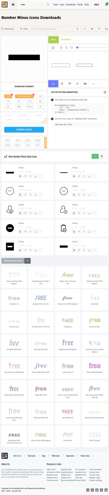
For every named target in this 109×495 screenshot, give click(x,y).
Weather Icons (52, 475)
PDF (8, 101)
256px (8, 145)
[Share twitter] (91, 29)
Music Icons (85, 456)
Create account (52, 480)
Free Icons (31, 456)
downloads (24, 129)
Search (48, 4)
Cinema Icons (94, 475)
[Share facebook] (78, 29)
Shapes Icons (66, 478)
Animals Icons (80, 472)
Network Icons (80, 475)
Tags (43, 456)
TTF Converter (80, 470)
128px (37, 140)
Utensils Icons (52, 478)
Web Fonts (17, 456)
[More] (41, 176)
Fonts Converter (95, 470)
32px (18, 140)
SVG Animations (24, 96)
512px (17, 145)
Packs (80, 5)
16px (8, 140)
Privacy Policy (80, 480)
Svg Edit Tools (66, 470)
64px (28, 140)
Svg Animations (67, 472)
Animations (71, 5)
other (25, 29)
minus (21, 168)
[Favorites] (30, 176)
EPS (19, 101)
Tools (86, 5)
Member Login (94, 478)
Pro (85, 84)
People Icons (66, 475)
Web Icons (56, 456)
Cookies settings (95, 480)
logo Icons (70, 456)
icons (23, 4)
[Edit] (25, 176)
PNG (40, 96)
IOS (40, 107)
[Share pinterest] (98, 29)
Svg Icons (5, 4)
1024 (28, 145)
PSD (40, 101)
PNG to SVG (51, 470)
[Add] (20, 176)
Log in (96, 5)
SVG (8, 96)
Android (30, 107)
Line (19, 107)
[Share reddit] (84, 29)
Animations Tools (53, 472)
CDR (29, 101)
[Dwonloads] (35, 176)
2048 (38, 145)
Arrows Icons (94, 472)
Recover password (68, 480)
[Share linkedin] (105, 29)
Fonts (55, 5)
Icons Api (78, 478)
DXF (8, 107)
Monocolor (9, 29)
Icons (62, 5)
